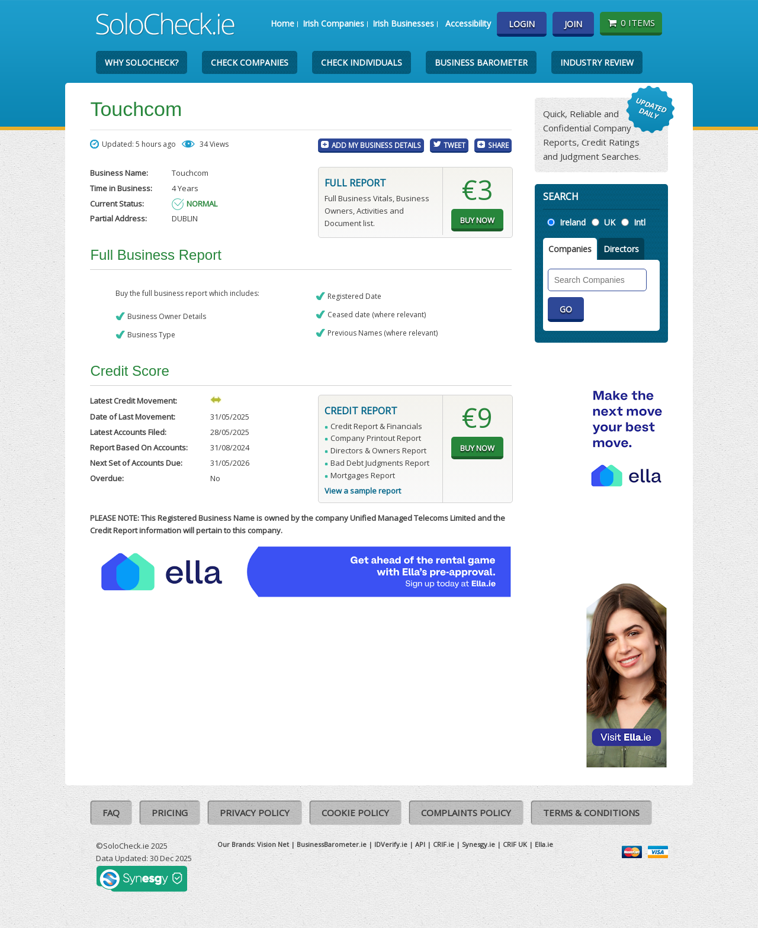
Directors (621, 248)
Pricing (170, 813)
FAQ (111, 813)
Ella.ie (544, 844)
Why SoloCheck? (141, 62)
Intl (639, 222)
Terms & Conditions (591, 813)
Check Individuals (361, 62)
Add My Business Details (376, 145)
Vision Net (273, 844)
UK (609, 222)
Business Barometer (481, 62)
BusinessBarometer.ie (332, 844)
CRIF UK (515, 844)
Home (282, 23)
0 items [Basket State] (631, 22)
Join (573, 24)
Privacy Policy (255, 813)
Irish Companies (333, 23)
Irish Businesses (403, 23)
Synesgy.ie (478, 844)
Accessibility (468, 23)
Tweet (454, 145)
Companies (570, 248)
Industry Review (597, 62)
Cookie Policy (355, 813)
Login (522, 24)
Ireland (573, 222)
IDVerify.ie (390, 844)
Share (498, 145)
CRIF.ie (443, 844)
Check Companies (249, 62)
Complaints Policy (466, 813)
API (420, 844)
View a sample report (363, 490)
